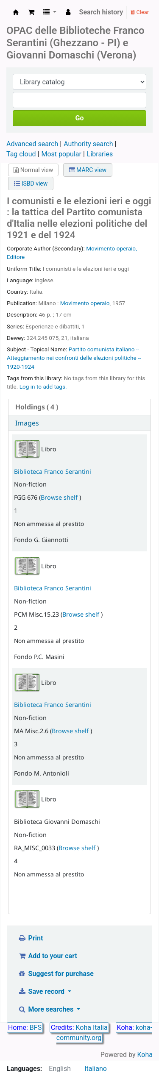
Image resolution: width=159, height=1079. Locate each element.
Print (30, 938)
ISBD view (30, 183)
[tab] (79, 407)
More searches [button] (46, 1009)
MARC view (87, 170)
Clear (140, 12)
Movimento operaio (85, 303)
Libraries (100, 154)
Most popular (61, 154)
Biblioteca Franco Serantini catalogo (16, 12)
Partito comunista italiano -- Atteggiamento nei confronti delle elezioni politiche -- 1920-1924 (74, 358)
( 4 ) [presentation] (36, 407)
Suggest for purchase (56, 974)
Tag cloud (21, 154)
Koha (145, 1055)
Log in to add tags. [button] (43, 386)
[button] (31, 12)
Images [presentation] (27, 423)
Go (79, 118)
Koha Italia (91, 1027)
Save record (42, 991)
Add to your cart (47, 956)
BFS (36, 1027)
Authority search (88, 144)
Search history (101, 12)
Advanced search (32, 144)
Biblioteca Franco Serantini (52, 471)
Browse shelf (60, 497)
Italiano (95, 1069)
